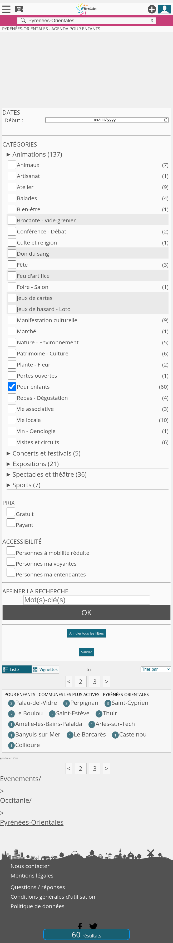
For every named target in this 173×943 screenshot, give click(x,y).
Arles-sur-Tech (111, 724)
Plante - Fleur (34, 364)
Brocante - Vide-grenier (46, 220)
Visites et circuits (38, 442)
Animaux (28, 164)
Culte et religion (37, 242)
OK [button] (86, 612)
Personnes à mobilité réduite (52, 552)
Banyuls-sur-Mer (34, 734)
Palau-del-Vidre (32, 702)
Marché (26, 331)
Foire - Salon (32, 286)
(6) (165, 353)
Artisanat (28, 176)
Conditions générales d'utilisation (53, 896)
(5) (165, 342)
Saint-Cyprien (127, 702)
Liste (11, 669)
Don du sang (33, 253)
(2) (165, 231)
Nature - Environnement (47, 342)
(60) (164, 386)
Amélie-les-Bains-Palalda (45, 724)
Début (12, 120)
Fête (22, 264)
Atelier (25, 187)
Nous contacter (30, 866)
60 (86, 934)
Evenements (19, 778)
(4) (165, 198)
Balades (27, 198)
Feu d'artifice (33, 275)
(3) (165, 264)
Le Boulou (25, 713)
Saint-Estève (69, 713)
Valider (86, 652)
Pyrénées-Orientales (31, 822)
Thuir (106, 713)
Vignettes (45, 669)
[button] (86, 635)
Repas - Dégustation (42, 397)
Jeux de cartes (34, 298)
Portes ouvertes (37, 375)
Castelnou (129, 734)
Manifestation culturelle (47, 320)
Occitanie (14, 800)
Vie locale (29, 420)
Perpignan (80, 702)
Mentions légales (32, 875)
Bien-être (28, 209)
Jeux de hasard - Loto (44, 309)
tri (89, 669)
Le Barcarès (86, 734)
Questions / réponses (38, 887)
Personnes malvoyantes (46, 563)
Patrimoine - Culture (42, 353)
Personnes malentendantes (51, 574)
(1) (165, 176)
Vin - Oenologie (36, 431)
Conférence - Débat (41, 231)
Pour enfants (33, 386)
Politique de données (38, 906)
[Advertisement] (86, 69)
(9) (165, 187)
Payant (24, 524)
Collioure (24, 745)
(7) (165, 164)
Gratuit (25, 514)
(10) (164, 420)
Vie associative (35, 408)
